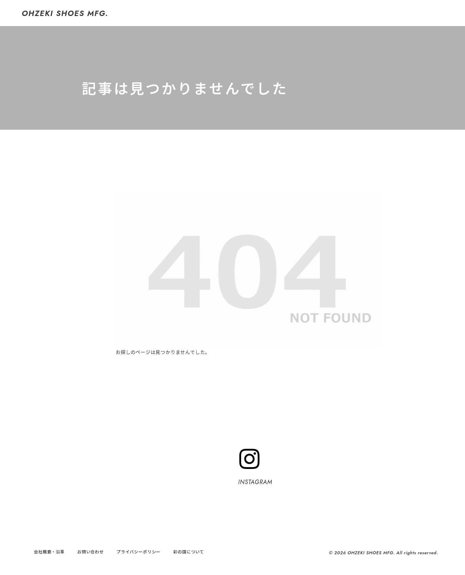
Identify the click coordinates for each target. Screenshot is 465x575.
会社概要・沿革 (49, 552)
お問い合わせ (90, 552)
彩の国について (188, 552)
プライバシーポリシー (138, 552)
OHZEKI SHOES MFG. (65, 13)
